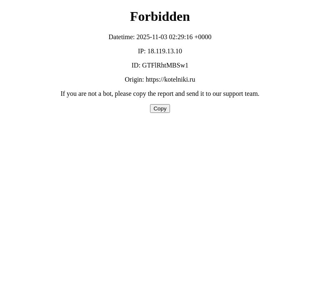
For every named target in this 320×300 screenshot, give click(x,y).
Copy (159, 108)
